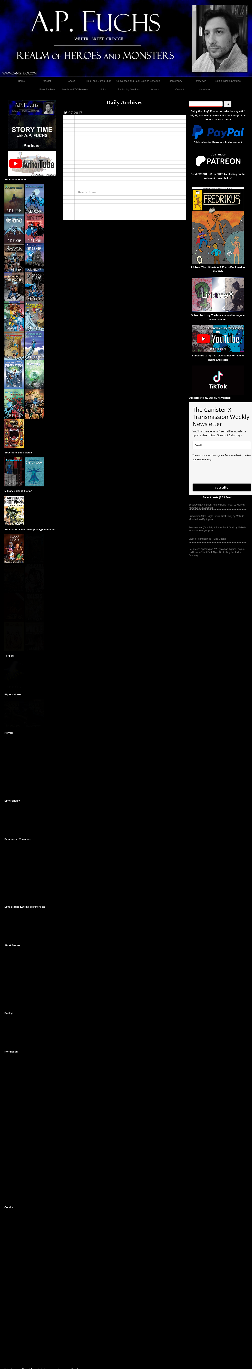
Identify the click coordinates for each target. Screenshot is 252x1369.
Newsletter (204, 89)
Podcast (46, 80)
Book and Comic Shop (98, 80)
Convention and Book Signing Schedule (138, 80)
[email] (222, 445)
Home (21, 80)
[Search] (227, 104)
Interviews (200, 80)
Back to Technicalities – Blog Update (207, 538)
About (71, 80)
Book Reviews (47, 89)
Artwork (154, 89)
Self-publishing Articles (228, 80)
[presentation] (222, 472)
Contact (179, 89)
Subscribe (221, 487)
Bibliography (175, 80)
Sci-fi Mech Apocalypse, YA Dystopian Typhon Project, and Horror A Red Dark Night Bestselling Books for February (217, 552)
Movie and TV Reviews (75, 89)
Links (103, 89)
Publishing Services (129, 89)
